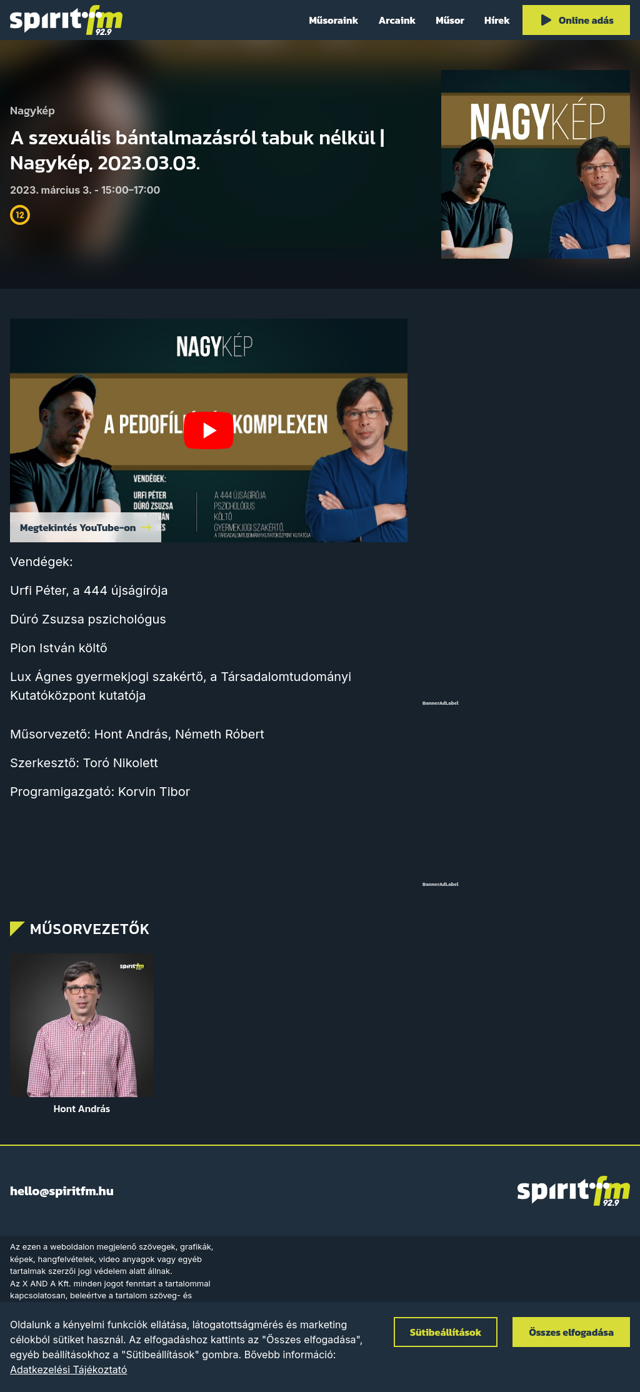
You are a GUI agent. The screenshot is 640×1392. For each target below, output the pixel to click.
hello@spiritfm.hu (62, 1191)
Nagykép (32, 111)
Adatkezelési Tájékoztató (68, 1369)
